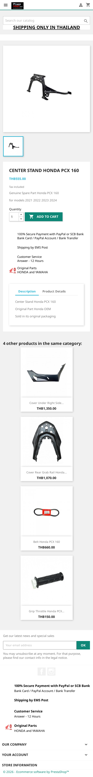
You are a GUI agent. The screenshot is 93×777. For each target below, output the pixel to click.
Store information (19, 765)
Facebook (42, 672)
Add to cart (43, 216)
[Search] (46, 20)
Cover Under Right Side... (46, 403)
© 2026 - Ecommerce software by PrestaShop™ (36, 772)
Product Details (54, 291)
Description (27, 291)
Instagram (51, 672)
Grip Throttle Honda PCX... (46, 611)
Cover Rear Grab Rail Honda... (46, 472)
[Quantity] (14, 216)
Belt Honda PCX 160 (46, 542)
